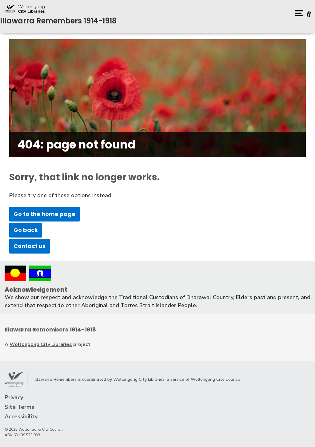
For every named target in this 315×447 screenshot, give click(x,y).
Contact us (30, 246)
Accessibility (21, 416)
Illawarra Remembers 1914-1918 (58, 21)
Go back (26, 230)
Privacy (14, 397)
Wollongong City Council (215, 379)
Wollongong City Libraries (41, 344)
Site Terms (19, 407)
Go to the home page (44, 214)
